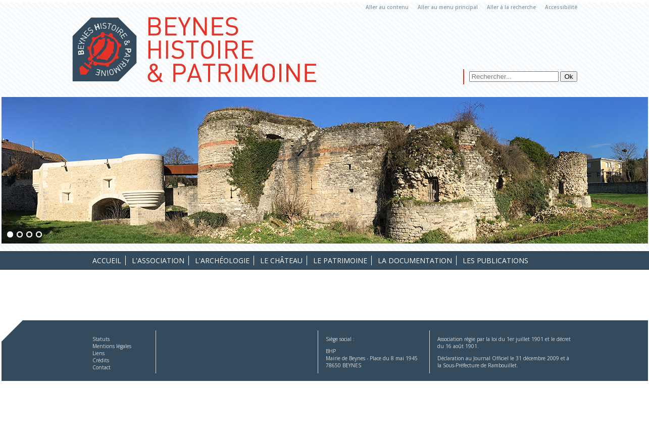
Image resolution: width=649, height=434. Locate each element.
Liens (98, 353)
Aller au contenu (387, 7)
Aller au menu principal (448, 7)
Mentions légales (111, 346)
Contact (101, 367)
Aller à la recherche (511, 7)
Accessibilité (561, 7)
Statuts (101, 339)
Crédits (100, 360)
